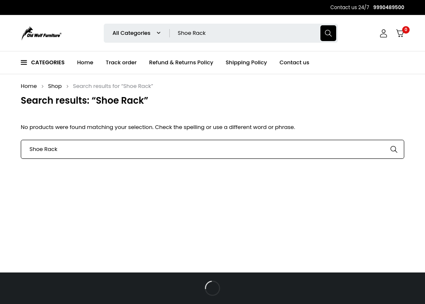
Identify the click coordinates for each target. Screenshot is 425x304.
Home (29, 86)
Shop (55, 86)
